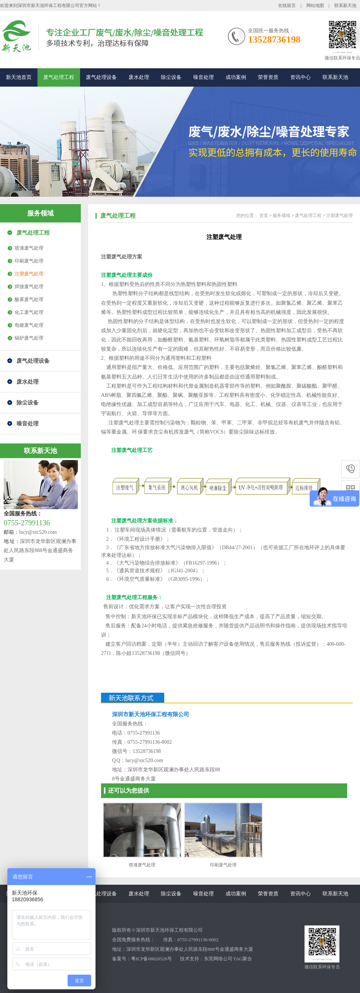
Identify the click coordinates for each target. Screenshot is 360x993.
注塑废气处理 (29, 273)
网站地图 (315, 5)
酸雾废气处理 (29, 299)
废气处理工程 (58, 77)
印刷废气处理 (29, 261)
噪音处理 (203, 77)
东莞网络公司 (218, 958)
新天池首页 (19, 77)
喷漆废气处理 (29, 248)
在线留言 (287, 5)
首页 (263, 215)
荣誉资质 (268, 77)
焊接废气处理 (29, 286)
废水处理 (139, 77)
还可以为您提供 (128, 790)
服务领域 (40, 213)
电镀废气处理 (29, 325)
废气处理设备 (101, 77)
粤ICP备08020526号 (151, 958)
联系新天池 (345, 5)
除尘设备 (171, 77)
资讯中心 (300, 77)
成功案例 (236, 77)
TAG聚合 (242, 958)
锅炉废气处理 (29, 338)
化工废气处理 (29, 312)
